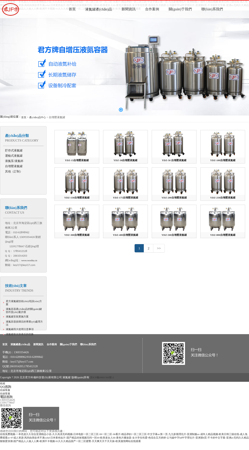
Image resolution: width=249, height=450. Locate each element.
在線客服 (5, 390)
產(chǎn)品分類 (17, 136)
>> (159, 248)
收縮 (2, 383)
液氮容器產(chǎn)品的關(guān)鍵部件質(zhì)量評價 (24, 311)
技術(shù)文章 (16, 286)
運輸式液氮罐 (14, 155)
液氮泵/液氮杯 (14, 161)
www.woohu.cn (29, 260)
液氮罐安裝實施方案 (17, 316)
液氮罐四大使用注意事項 (20, 329)
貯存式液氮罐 (14, 150)
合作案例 (52, 344)
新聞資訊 (38, 344)
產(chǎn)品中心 (37, 117)
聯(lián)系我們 (16, 208)
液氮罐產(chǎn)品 (20, 344)
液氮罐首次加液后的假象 (20, 334)
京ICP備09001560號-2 (102, 377)
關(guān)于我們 (68, 344)
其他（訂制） (14, 171)
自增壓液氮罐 (14, 166)
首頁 (23, 117)
